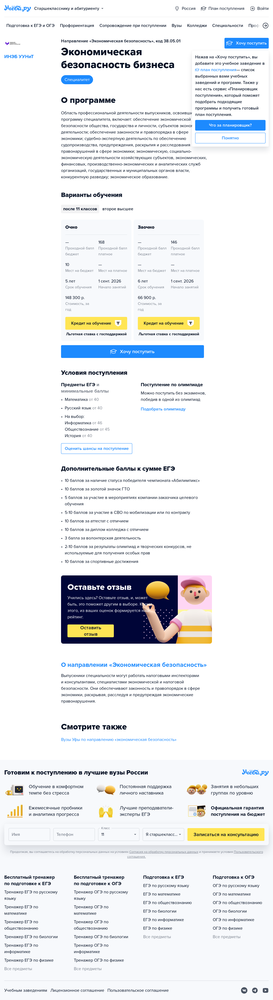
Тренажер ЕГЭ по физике (29, 960)
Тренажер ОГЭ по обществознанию (91, 925)
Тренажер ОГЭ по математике (91, 910)
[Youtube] (265, 990)
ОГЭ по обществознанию (237, 902)
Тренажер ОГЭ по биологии (101, 936)
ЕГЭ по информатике (163, 919)
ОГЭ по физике (228, 928)
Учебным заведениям (25, 990)
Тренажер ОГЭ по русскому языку (101, 895)
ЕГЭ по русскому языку (166, 885)
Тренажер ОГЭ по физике (99, 960)
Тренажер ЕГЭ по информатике (21, 948)
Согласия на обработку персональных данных (163, 852)
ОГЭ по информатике (233, 919)
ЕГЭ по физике (157, 928)
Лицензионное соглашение (77, 990)
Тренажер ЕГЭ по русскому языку (31, 895)
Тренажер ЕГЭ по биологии (31, 936)
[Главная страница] (17, 8)
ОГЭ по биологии (230, 911)
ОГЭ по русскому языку (236, 885)
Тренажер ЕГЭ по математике (21, 910)
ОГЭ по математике (232, 894)
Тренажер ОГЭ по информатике (91, 948)
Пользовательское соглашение (138, 990)
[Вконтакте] (244, 990)
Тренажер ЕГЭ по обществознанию (21, 925)
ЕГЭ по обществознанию (167, 902)
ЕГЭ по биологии (159, 911)
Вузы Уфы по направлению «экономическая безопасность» (118, 739)
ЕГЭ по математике (161, 894)
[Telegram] (255, 990)
